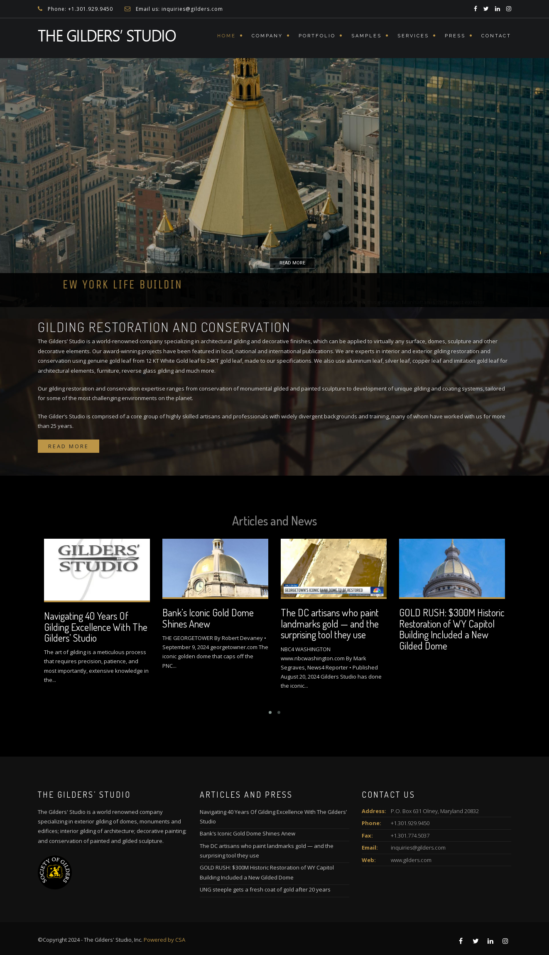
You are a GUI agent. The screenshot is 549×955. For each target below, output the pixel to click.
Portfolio (317, 36)
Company (267, 36)
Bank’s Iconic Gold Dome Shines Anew (208, 618)
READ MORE (277, 263)
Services (413, 36)
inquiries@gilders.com (418, 847)
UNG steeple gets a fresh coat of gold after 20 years (265, 889)
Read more (68, 446)
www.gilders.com (411, 860)
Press (455, 36)
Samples (366, 36)
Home (226, 36)
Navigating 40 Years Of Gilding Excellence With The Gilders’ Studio (95, 626)
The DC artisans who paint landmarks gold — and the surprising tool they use (330, 623)
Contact (496, 36)
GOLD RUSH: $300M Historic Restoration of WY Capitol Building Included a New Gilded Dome (452, 629)
